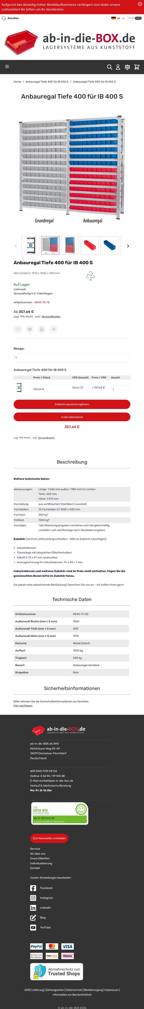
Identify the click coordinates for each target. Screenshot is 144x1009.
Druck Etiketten (40, 858)
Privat (131, 18)
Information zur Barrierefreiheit (72, 994)
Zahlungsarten (55, 990)
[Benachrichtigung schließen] (140, 4)
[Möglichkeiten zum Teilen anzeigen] (53, 329)
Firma (138, 18)
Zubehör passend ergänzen (72, 404)
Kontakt (35, 868)
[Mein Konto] (118, 67)
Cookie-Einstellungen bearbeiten (50, 877)
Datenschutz (74, 990)
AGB (27, 990)
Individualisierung (41, 863)
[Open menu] (7, 66)
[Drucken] (41, 329)
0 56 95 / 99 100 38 (52, 776)
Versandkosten (51, 316)
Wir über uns (37, 853)
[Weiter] (128, 246)
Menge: (19, 348)
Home (17, 81)
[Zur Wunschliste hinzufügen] (18, 329)
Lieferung (38, 990)
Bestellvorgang (93, 990)
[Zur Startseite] (72, 41)
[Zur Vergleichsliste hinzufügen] (29, 329)
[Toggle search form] (110, 67)
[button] (72, 171)
